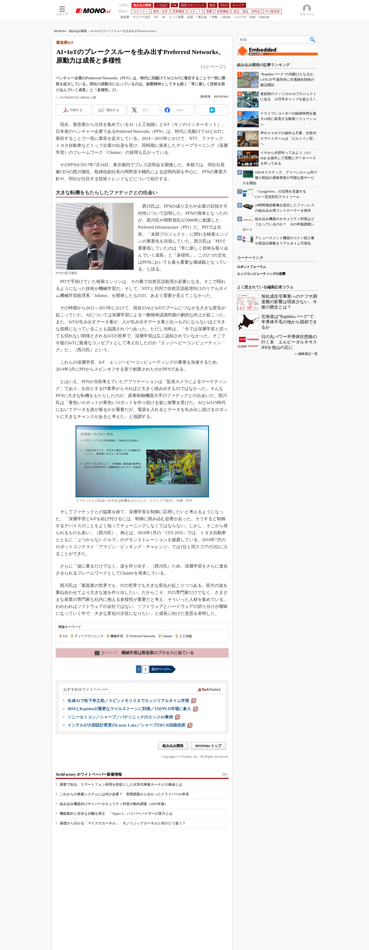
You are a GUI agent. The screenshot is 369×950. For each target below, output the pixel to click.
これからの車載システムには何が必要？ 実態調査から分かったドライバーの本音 (124, 794)
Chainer (167, 636)
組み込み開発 (78, 31)
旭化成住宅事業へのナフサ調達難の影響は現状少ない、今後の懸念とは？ (289, 301)
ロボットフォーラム (251, 267)
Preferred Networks (142, 636)
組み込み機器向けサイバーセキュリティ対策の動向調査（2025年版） (114, 804)
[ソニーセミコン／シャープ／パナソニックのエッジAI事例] (124, 717)
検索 (313, 39)
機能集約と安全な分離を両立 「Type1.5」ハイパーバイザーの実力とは (116, 813)
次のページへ (161, 669)
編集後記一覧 (308, 354)
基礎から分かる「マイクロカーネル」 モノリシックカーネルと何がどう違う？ (123, 823)
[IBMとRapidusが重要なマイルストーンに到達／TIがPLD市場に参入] (133, 709)
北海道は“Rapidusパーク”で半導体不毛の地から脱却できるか (289, 321)
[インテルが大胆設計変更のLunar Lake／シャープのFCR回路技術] (130, 725)
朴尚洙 (206, 96)
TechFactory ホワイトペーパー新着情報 (89, 774)
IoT (65, 636)
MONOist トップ (208, 746)
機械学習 (116, 636)
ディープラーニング (89, 636)
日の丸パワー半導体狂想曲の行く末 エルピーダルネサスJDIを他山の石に (289, 342)
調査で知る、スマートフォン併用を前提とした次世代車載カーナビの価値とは (121, 784)
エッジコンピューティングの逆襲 (261, 274)
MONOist (60, 31)
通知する (112, 110)
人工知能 (185, 636)
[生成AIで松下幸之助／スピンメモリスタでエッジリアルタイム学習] (132, 701)
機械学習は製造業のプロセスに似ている (144, 653)
